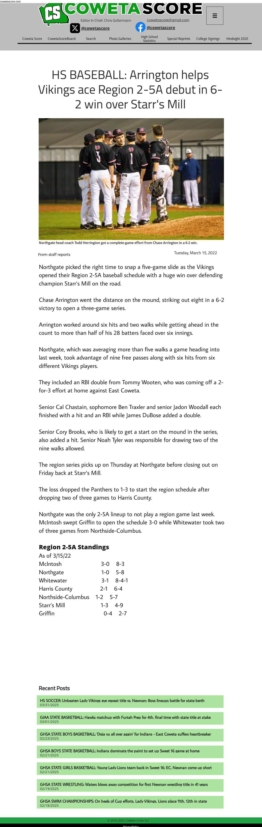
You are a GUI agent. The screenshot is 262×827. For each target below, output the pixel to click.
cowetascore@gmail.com (168, 20)
